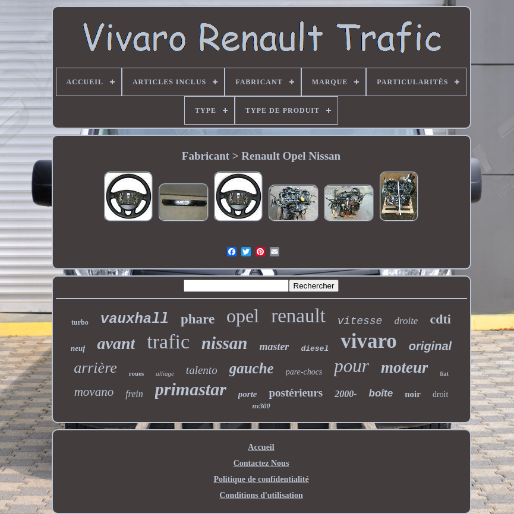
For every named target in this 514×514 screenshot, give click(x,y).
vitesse (360, 321)
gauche (251, 368)
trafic (168, 342)
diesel (315, 348)
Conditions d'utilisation (260, 495)
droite (406, 320)
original (430, 346)
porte (247, 394)
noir (413, 394)
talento (201, 370)
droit (440, 394)
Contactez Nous (261, 463)
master (274, 347)
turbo (80, 322)
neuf (78, 348)
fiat (444, 373)
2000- (346, 394)
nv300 (261, 406)
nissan (224, 343)
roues (136, 373)
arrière (95, 367)
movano (94, 392)
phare (198, 319)
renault (298, 315)
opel (242, 315)
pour (351, 366)
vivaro (368, 341)
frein (134, 394)
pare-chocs (304, 371)
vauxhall (134, 319)
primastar (190, 389)
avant (116, 343)
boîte (381, 393)
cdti (440, 319)
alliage (165, 373)
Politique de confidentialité (260, 479)
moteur (404, 367)
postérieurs (296, 392)
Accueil (261, 447)
